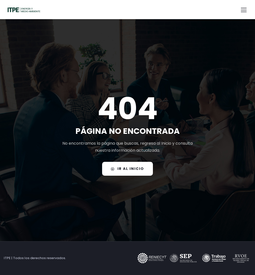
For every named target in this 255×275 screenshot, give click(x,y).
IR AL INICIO (127, 168)
